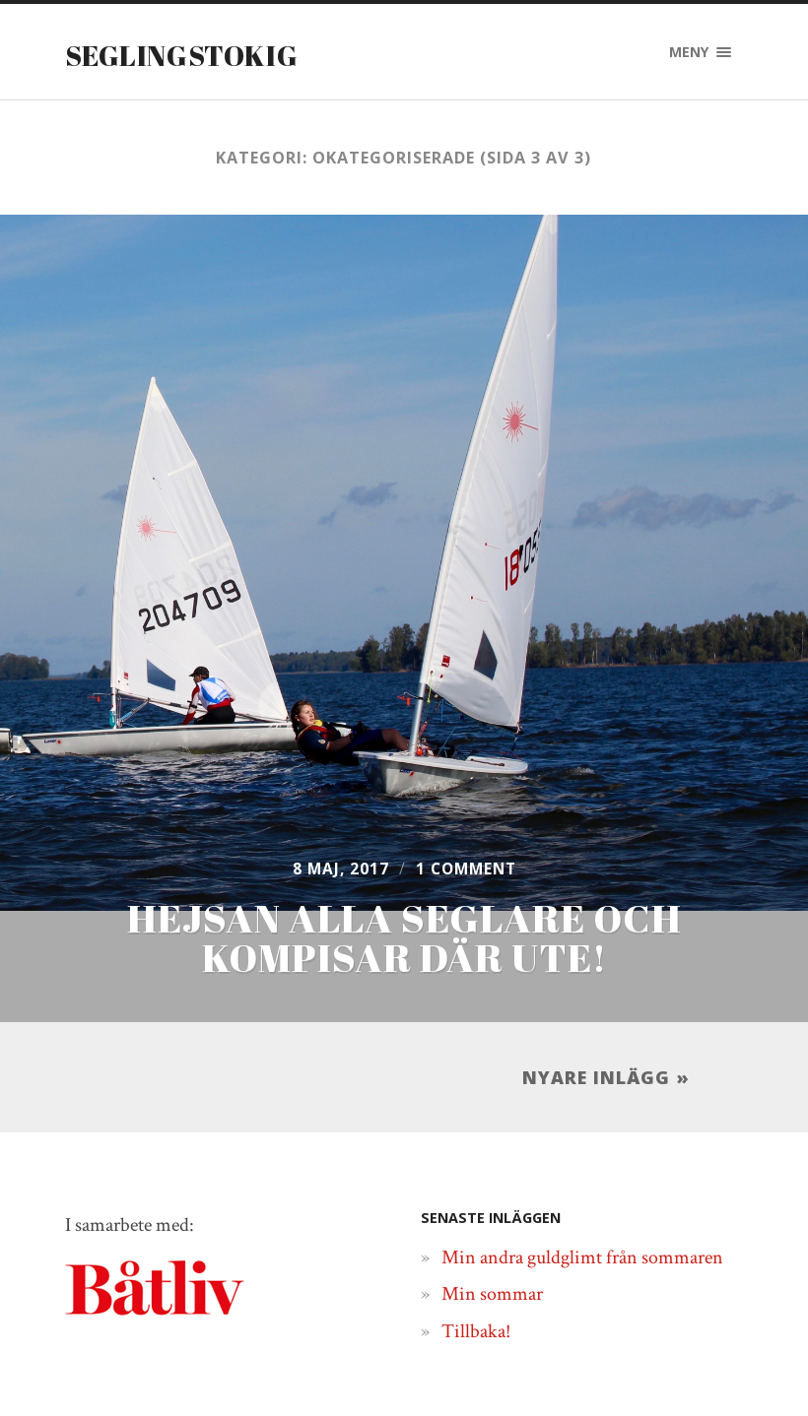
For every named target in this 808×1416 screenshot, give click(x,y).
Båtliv (657, 1384)
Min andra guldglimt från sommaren (582, 1161)
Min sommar (492, 1197)
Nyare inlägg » (606, 973)
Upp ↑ (724, 1384)
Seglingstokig (198, 53)
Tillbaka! (475, 1235)
